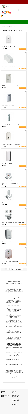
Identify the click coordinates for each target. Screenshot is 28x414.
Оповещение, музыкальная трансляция (15, 407)
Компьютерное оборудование (15, 411)
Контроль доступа (15, 403)
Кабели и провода (15, 406)
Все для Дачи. (14, 412)
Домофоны (14, 402)
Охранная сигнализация (15, 408)
